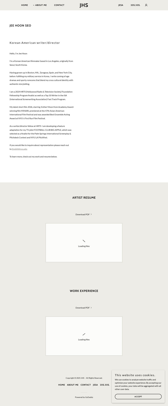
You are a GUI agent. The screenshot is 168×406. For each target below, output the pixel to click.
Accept (138, 396)
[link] (84, 6)
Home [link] (24, 5)
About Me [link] (41, 5)
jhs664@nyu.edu (19, 149)
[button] (146, 5)
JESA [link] (120, 5)
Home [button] (61, 385)
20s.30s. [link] (135, 5)
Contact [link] (59, 5)
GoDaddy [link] (89, 397)
